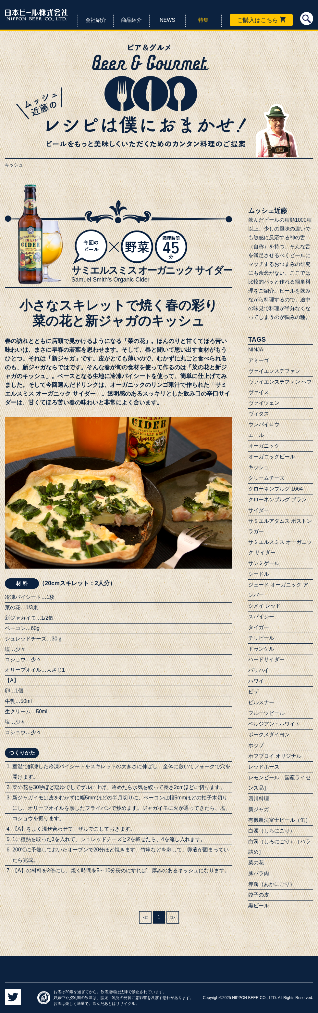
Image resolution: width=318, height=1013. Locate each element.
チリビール (261, 638)
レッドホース (263, 767)
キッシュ (258, 467)
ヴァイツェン (263, 403)
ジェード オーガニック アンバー (278, 590)
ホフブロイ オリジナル (274, 756)
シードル (258, 574)
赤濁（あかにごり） (271, 884)
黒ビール (258, 905)
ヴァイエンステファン (274, 371)
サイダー (258, 510)
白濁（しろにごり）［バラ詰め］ (279, 847)
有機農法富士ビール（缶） (279, 820)
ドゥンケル (261, 648)
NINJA (255, 349)
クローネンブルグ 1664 (275, 489)
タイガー (258, 627)
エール (256, 435)
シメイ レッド (264, 606)
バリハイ (258, 670)
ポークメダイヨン (269, 734)
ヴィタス (258, 413)
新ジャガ (258, 809)
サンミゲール (263, 563)
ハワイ (256, 681)
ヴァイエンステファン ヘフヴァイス (280, 387)
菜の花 (256, 862)
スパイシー (261, 616)
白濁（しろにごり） (271, 831)
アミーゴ (258, 360)
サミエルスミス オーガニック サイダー (280, 547)
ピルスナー (261, 702)
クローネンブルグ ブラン (277, 499)
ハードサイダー (266, 659)
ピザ (253, 691)
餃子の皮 (258, 895)
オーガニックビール (271, 456)
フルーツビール (266, 713)
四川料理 (258, 798)
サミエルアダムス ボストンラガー (280, 526)
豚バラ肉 (258, 873)
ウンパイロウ (263, 424)
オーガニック (263, 446)
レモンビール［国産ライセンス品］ (279, 783)
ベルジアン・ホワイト (274, 724)
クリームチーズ (266, 478)
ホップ (256, 745)
